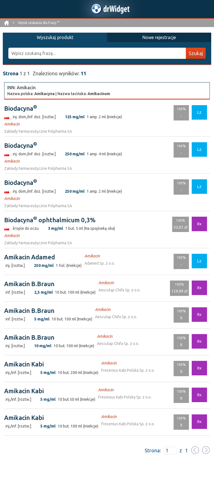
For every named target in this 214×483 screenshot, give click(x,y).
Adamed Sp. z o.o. (99, 263)
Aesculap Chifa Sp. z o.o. (119, 290)
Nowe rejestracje (159, 37)
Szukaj (196, 53)
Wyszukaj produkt (55, 37)
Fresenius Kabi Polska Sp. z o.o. (128, 370)
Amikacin (12, 124)
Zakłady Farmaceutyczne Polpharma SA (38, 131)
